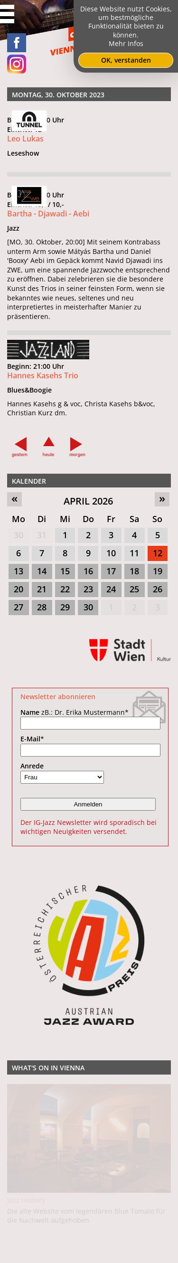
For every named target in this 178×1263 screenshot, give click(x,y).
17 (111, 571)
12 (157, 553)
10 (111, 553)
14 (42, 571)
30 (18, 535)
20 (18, 589)
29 (65, 607)
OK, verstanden (126, 60)
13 (18, 571)
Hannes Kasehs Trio (42, 419)
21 (42, 589)
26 (157, 589)
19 (157, 571)
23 (88, 589)
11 (134, 553)
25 (134, 589)
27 (18, 607)
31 (42, 535)
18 (134, 571)
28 (42, 607)
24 (111, 589)
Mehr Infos (126, 43)
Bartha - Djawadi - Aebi (48, 213)
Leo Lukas (25, 138)
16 (88, 571)
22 (65, 589)
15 (65, 571)
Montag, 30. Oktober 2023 (58, 94)
